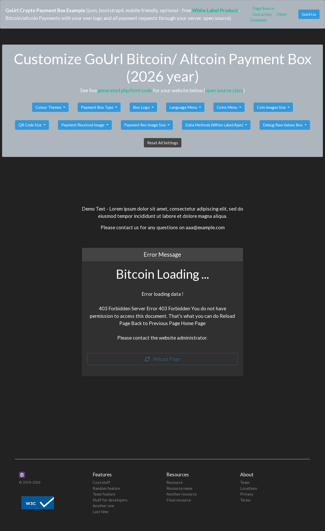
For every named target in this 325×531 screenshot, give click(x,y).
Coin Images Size (272, 107)
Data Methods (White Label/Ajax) (214, 125)
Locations (248, 488)
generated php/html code (125, 90)
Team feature (104, 494)
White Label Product (215, 10)
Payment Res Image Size (145, 125)
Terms (245, 500)
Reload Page (162, 359)
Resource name (179, 488)
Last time (100, 511)
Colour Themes (48, 107)
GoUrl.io (309, 14)
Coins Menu (227, 107)
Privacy (246, 494)
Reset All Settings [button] (162, 142)
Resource (174, 482)
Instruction (262, 14)
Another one (103, 505)
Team (244, 482)
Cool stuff (101, 482)
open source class (224, 90)
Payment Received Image (83, 125)
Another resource (181, 494)
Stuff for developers (110, 500)
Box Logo (142, 107)
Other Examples (268, 17)
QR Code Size (30, 125)
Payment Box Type (97, 107)
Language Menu (183, 107)
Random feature (106, 488)
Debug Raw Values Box (283, 125)
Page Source (263, 8)
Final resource (178, 500)
